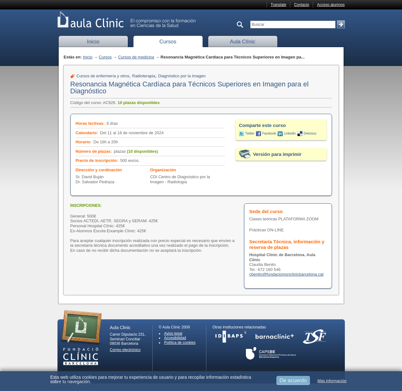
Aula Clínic (242, 42)
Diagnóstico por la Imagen (181, 76)
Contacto (301, 5)
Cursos (168, 42)
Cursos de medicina (136, 57)
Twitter (249, 133)
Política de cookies (180, 342)
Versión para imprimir (277, 154)
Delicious (310, 133)
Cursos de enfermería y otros (103, 76)
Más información (332, 381)
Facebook (269, 133)
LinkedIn (290, 133)
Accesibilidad (175, 338)
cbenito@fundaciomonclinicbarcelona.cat (286, 274)
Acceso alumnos (331, 5)
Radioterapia (143, 76)
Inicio (93, 42)
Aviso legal (173, 333)
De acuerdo (293, 380)
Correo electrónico (125, 350)
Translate (278, 5)
